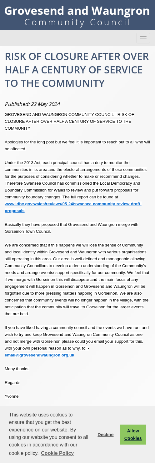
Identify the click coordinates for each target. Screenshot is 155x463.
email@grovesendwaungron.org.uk (39, 355)
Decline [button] (105, 434)
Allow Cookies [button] (133, 434)
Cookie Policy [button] (57, 453)
